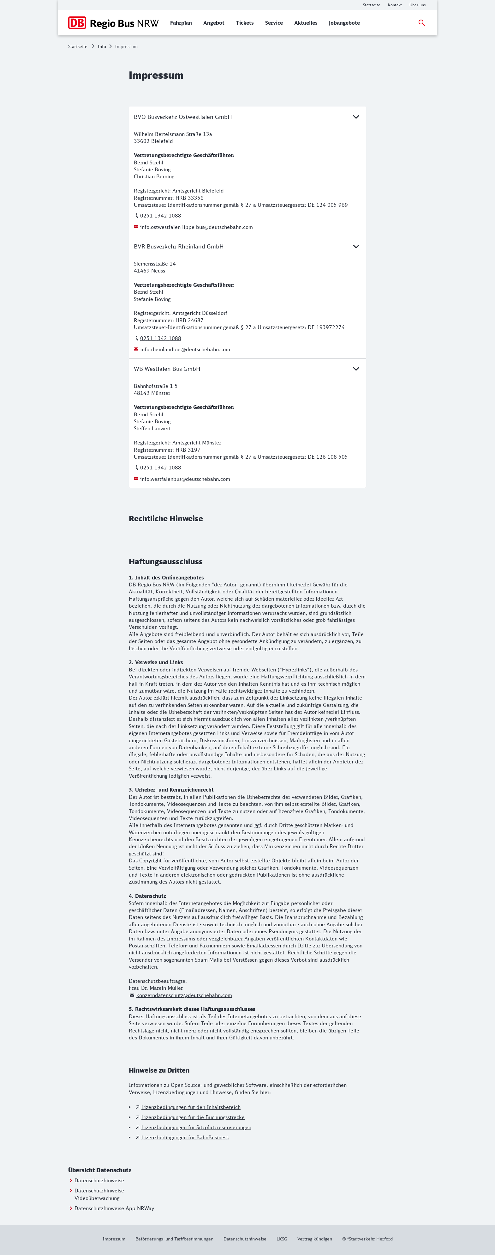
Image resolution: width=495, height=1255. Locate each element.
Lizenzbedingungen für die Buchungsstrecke (193, 1117)
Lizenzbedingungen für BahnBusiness (185, 1137)
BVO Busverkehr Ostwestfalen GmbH (247, 117)
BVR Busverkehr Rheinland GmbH (247, 246)
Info (102, 46)
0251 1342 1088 (160, 215)
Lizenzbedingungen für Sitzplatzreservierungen (196, 1127)
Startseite (77, 46)
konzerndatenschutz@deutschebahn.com (184, 995)
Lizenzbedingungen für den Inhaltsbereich (191, 1107)
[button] (112, 1170)
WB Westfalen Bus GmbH (247, 369)
